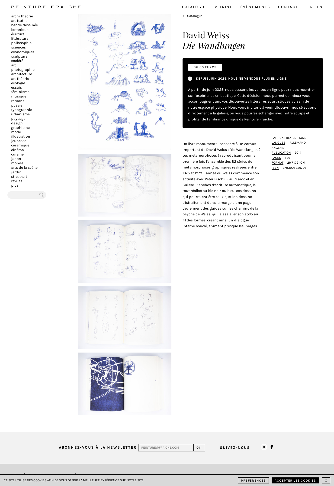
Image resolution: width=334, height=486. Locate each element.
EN (320, 7)
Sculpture (19, 56)
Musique (18, 96)
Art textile (19, 20)
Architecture (21, 74)
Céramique (20, 145)
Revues (16, 181)
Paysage (18, 118)
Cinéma (17, 150)
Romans (17, 101)
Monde (17, 163)
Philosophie (21, 43)
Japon (16, 158)
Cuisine (17, 154)
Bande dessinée (24, 25)
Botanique (20, 29)
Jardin (16, 172)
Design (17, 123)
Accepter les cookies (295, 480)
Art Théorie (20, 78)
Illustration (20, 136)
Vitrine (224, 7)
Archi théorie (22, 16)
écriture (17, 34)
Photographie (23, 69)
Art (13, 65)
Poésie (16, 105)
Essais (16, 87)
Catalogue (194, 7)
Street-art (19, 176)
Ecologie (18, 83)
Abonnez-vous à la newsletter (98, 447)
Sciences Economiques (22, 49)
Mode (16, 132)
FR (310, 7)
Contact (288, 7)
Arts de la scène (24, 167)
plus (15, 185)
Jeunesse (18, 141)
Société (17, 60)
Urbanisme (20, 114)
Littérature (19, 38)
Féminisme (20, 92)
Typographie (21, 109)
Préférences (253, 480)
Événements (255, 7)
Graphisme (20, 127)
